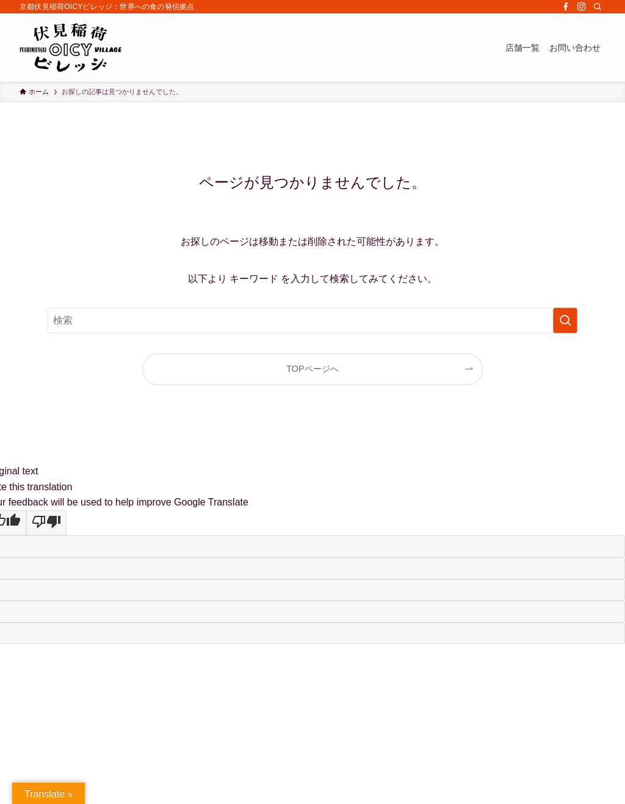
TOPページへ (312, 369)
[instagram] (582, 6)
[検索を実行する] (565, 320)
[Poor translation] (46, 523)
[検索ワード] (312, 320)
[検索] (597, 6)
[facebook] (566, 6)
